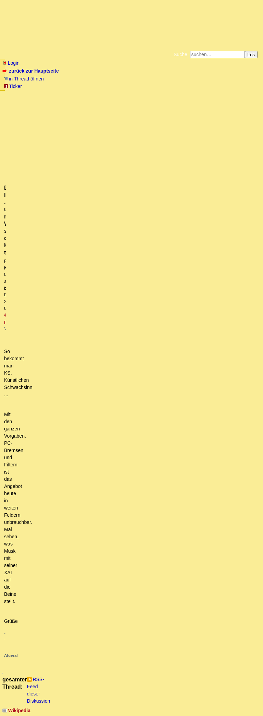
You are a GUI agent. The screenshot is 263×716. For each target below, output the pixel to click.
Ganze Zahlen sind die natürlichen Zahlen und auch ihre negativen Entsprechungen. (112, 553)
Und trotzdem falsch (43, 618)
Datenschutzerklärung (210, 95)
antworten (21, 257)
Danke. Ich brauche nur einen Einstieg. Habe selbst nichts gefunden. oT (107, 404)
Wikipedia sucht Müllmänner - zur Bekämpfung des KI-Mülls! (77, 281)
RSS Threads (41, 697)
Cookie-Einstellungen (239, 101)
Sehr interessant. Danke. (48, 391)
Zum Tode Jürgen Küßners (110, 95)
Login (11, 63)
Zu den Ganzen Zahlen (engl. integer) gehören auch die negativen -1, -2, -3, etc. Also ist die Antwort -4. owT (137, 469)
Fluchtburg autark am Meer (57, 95)
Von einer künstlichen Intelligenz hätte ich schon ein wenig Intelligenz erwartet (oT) (110, 540)
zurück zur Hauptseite (31, 71)
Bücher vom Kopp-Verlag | (164, 95)
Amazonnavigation (198, 101)
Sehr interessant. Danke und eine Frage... (66, 378)
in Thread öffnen (24, 78)
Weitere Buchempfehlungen (145, 101)
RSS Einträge (16, 697)
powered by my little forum (131, 708)
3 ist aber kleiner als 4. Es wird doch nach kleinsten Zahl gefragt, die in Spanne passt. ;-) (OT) (122, 482)
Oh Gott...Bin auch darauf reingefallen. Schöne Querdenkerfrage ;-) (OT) (105, 495)
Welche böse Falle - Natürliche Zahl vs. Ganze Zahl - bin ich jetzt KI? (96, 521)
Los (251, 54)
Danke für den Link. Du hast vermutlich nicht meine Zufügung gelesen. (104, 339)
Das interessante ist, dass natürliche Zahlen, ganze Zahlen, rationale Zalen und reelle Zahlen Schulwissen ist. (144, 566)
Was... (24, 430)
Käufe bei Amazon (98, 101)
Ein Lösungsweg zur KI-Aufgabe (60, 630)
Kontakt (61, 697)
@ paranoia (142, 130)
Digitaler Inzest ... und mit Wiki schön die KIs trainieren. (75, 365)
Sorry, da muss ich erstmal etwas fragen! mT (81, 346)
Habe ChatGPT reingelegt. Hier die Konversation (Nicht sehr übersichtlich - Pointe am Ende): (116, 605)
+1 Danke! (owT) (47, 637)
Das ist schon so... (46, 385)
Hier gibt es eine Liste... (52, 398)
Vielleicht (37, 547)
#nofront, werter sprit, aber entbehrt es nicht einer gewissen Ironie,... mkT (99, 326)
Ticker (13, 86)
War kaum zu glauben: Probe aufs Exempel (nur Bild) (73, 534)
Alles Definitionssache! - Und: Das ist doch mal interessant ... (86, 624)
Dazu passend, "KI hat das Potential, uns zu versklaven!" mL (76, 288)
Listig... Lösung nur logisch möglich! (55, 527)
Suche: (181, 54)
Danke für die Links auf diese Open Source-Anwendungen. (84, 411)
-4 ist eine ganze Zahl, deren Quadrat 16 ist (63, 514)
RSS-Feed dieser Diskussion (230, 271)
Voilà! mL (35, 333)
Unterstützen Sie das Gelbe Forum (36, 101)
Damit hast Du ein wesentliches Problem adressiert (77, 437)
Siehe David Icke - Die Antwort (49, 294)
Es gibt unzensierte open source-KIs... (58, 372)
